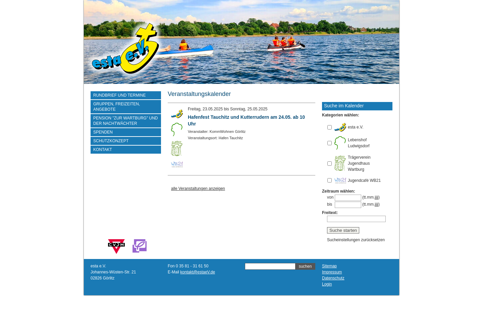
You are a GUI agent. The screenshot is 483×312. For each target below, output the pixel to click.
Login (327, 284)
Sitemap (329, 266)
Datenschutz (333, 278)
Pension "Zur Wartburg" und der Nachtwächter (125, 121)
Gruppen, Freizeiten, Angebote (116, 107)
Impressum (332, 272)
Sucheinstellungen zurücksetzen (356, 240)
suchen (305, 266)
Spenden (103, 132)
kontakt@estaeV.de (197, 272)
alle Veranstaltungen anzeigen (198, 188)
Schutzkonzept (110, 141)
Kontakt (102, 149)
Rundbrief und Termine (119, 95)
